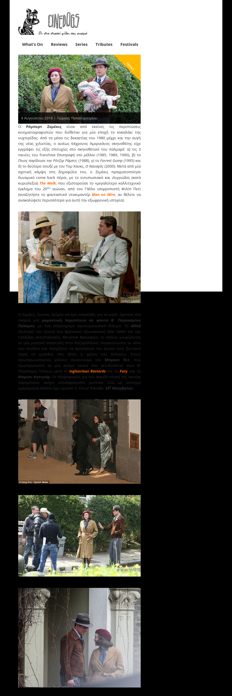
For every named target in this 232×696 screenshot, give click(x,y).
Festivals (129, 44)
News (130, 66)
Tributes (104, 44)
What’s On (32, 44)
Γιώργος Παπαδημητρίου (77, 118)
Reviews (59, 44)
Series (81, 44)
